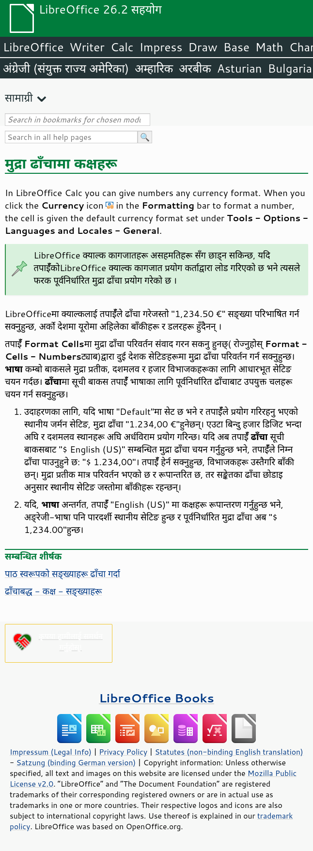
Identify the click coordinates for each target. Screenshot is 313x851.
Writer (86, 47)
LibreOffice (33, 47)
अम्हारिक (154, 68)
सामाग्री (19, 97)
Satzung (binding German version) (76, 762)
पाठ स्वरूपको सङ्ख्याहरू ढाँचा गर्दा (62, 573)
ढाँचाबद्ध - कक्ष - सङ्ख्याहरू (53, 591)
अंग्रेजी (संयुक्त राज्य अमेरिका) (66, 68)
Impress (161, 47)
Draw (202, 47)
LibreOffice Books (156, 697)
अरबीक (195, 68)
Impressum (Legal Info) (51, 751)
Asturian (239, 68)
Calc (122, 47)
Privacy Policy (123, 751)
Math (269, 47)
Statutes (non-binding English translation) (229, 751)
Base (236, 47)
